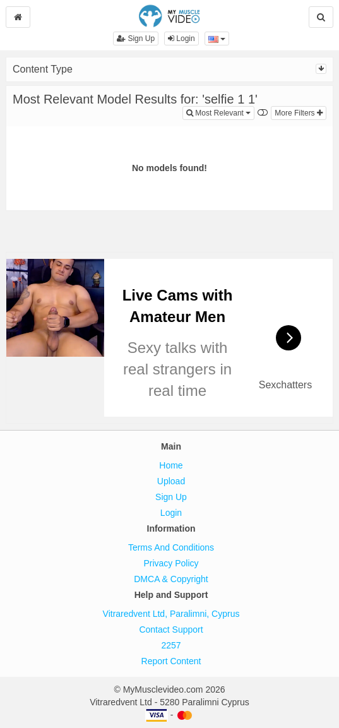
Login (181, 38)
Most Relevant (220, 112)
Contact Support (171, 629)
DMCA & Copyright (171, 579)
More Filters (299, 113)
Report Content (171, 661)
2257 (171, 645)
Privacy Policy (170, 563)
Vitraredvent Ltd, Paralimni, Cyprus (171, 614)
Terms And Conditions (171, 547)
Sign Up (136, 38)
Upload (171, 481)
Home (170, 465)
